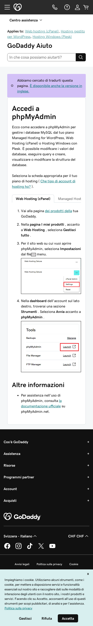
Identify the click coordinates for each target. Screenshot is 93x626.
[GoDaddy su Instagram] (18, 548)
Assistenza (12, 453)
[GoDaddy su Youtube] (52, 548)
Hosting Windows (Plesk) (52, 36)
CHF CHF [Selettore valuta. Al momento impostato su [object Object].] (78, 536)
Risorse (9, 465)
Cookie (73, 564)
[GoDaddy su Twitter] (41, 548)
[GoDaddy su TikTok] (29, 548)
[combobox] (41, 57)
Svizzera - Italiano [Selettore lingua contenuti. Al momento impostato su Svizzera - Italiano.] (21, 536)
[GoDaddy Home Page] (22, 517)
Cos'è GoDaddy (16, 442)
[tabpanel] (46, 291)
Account (10, 489)
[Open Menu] (5, 7)
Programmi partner (19, 477)
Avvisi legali (22, 564)
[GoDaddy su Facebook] (7, 548)
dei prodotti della (58, 211)
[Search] (81, 57)
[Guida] (66, 7)
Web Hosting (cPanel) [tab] (33, 198)
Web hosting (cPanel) (42, 31)
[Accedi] (77, 7)
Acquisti (10, 500)
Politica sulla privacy (49, 564)
